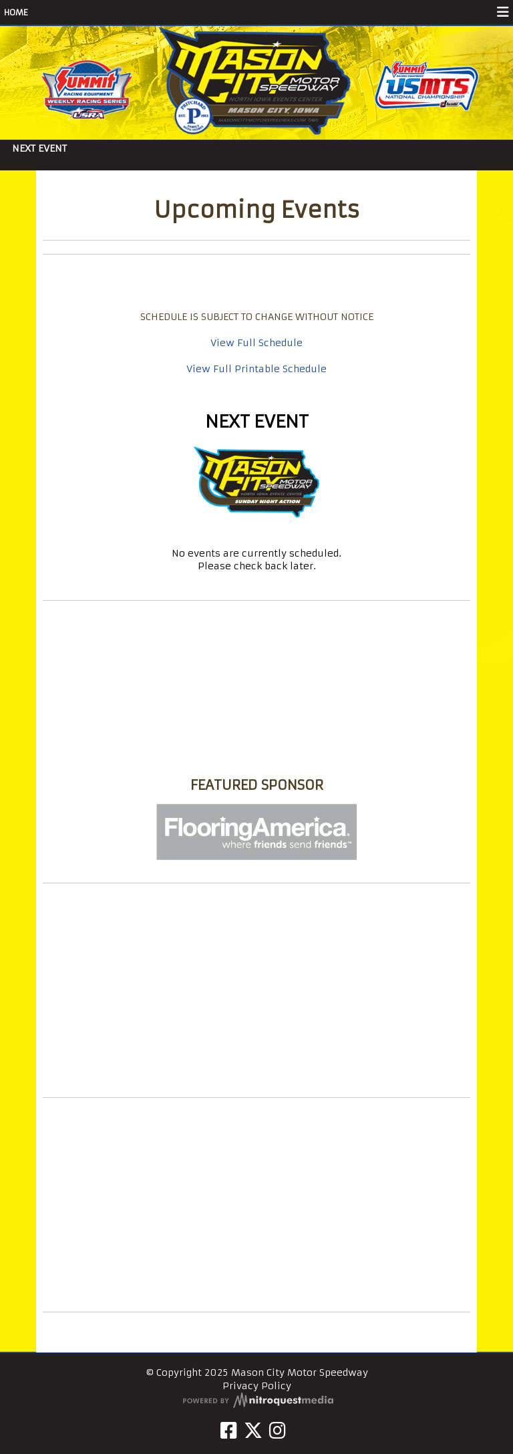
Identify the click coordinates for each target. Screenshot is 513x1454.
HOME (16, 12)
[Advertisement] (256, 990)
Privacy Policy (256, 1386)
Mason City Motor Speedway (256, 759)
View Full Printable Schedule (256, 369)
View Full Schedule (256, 343)
